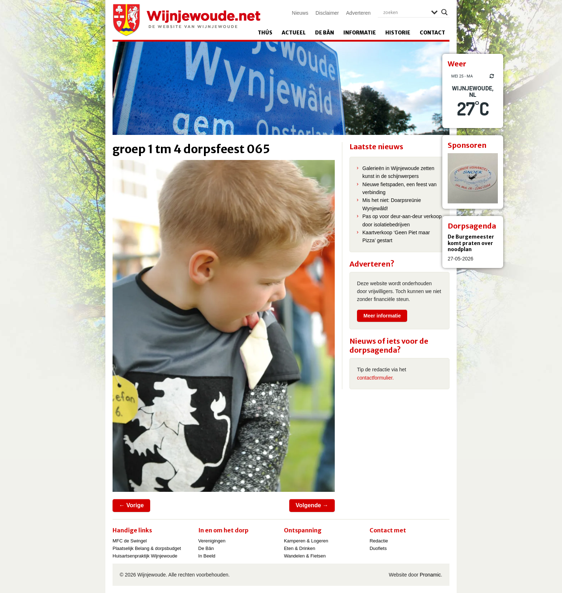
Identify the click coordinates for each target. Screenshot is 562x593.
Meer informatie (382, 316)
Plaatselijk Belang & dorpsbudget (147, 548)
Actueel (294, 32)
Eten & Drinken (299, 548)
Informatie (359, 32)
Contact (432, 32)
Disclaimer (327, 13)
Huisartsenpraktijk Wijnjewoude (145, 556)
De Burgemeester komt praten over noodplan (471, 243)
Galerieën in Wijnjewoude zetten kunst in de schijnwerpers (398, 172)
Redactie (379, 540)
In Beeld (206, 556)
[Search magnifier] (444, 12)
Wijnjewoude (186, 20)
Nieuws (300, 13)
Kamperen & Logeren (306, 540)
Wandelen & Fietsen (305, 556)
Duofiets (378, 548)
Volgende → (312, 505)
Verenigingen (211, 540)
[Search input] (405, 12)
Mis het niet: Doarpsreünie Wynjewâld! (391, 204)
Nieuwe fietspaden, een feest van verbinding (399, 188)
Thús (265, 32)
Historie (397, 32)
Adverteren (358, 13)
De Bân (324, 32)
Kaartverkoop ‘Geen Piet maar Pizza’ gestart (396, 236)
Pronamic (430, 575)
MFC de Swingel (130, 540)
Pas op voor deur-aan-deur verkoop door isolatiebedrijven (402, 220)
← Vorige (131, 505)
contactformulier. (375, 378)
